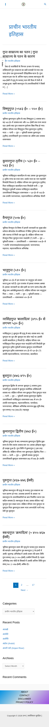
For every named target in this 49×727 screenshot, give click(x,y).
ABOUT (24, 692)
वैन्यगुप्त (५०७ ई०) (14, 218)
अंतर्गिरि (5, 639)
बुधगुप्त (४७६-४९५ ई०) (17, 376)
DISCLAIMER (24, 699)
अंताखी (5, 629)
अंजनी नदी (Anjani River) (13, 648)
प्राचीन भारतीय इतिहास (11, 61)
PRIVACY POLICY (24, 702)
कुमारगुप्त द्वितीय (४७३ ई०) (19, 431)
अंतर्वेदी (5, 634)
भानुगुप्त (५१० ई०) (14, 270)
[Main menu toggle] (5, 4)
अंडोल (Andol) (9, 643)
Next (24, 590)
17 (33, 585)
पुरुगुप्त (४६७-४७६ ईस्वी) (18, 480)
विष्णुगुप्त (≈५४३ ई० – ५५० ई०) (23, 109)
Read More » (9, 93)
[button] (45, 4)
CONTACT (24, 695)
